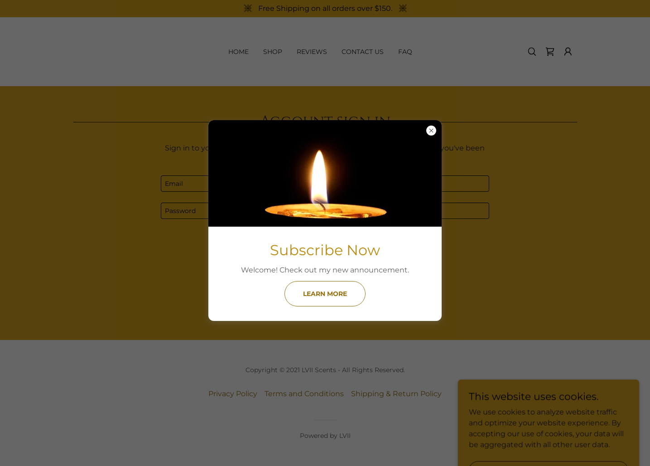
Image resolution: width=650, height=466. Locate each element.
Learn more (325, 294)
